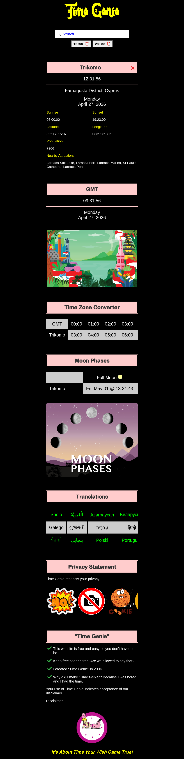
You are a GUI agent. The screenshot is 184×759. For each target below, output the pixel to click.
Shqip (56, 514)
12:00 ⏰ (81, 44)
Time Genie (92, 12)
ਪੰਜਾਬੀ (56, 540)
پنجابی (77, 540)
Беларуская (132, 514)
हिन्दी (132, 527)
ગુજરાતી (77, 527)
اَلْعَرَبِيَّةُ (77, 514)
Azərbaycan (102, 514)
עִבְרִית (102, 527)
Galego (56, 527)
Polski (102, 540)
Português (132, 540)
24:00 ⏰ (103, 44)
